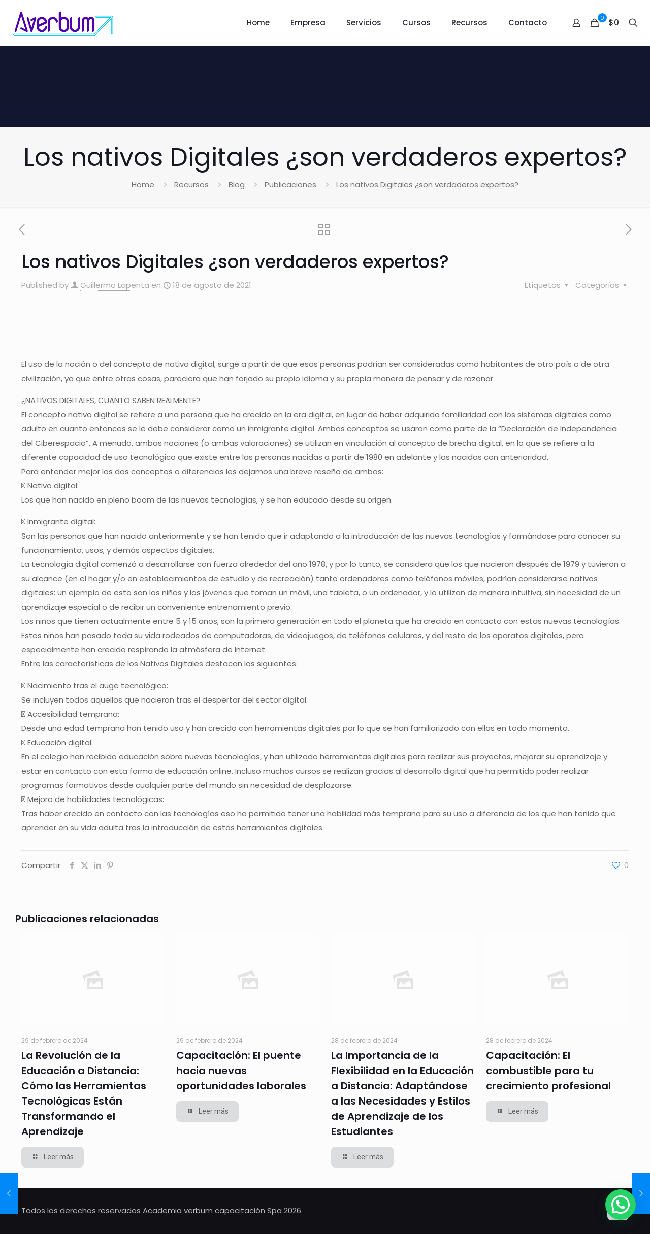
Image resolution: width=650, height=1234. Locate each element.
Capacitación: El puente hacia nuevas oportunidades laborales (241, 1070)
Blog (237, 184)
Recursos (191, 184)
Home (143, 184)
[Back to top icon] (618, 1209)
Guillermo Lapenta (114, 285)
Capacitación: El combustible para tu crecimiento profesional (548, 1070)
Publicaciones (290, 184)
